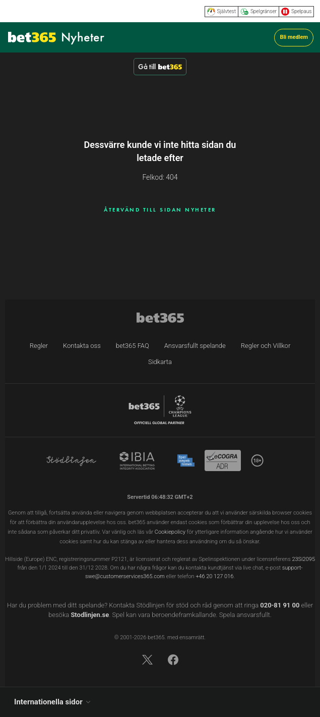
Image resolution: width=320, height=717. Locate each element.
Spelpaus (296, 12)
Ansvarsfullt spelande (195, 345)
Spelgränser (258, 12)
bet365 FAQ (132, 345)
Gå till (160, 66)
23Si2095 (303, 559)
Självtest (221, 12)
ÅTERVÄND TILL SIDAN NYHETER (160, 209)
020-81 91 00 (279, 605)
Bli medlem (294, 37)
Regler (39, 345)
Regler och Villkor (265, 345)
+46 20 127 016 (214, 576)
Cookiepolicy (170, 532)
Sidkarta (160, 362)
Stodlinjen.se (90, 615)
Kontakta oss (82, 345)
